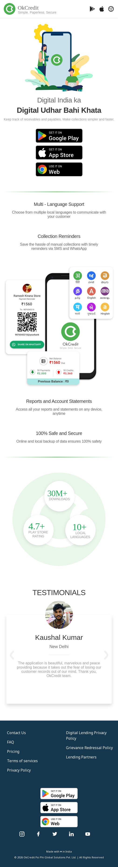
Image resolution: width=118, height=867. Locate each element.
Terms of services (22, 760)
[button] (11, 655)
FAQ (10, 742)
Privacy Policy (19, 770)
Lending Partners (81, 757)
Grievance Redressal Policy (89, 747)
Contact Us (16, 732)
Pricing (13, 751)
